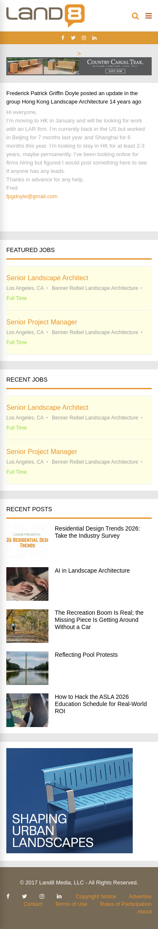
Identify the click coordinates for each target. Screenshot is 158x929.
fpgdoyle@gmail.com (32, 196)
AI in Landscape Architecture (92, 570)
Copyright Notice (96, 896)
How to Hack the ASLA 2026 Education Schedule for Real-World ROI (101, 703)
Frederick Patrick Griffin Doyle (42, 93)
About (144, 911)
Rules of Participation (126, 904)
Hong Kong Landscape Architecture (65, 101)
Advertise (140, 896)
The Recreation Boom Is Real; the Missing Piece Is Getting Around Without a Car (99, 619)
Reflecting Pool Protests (86, 654)
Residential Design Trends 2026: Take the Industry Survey (97, 532)
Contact (33, 904)
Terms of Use (71, 904)
